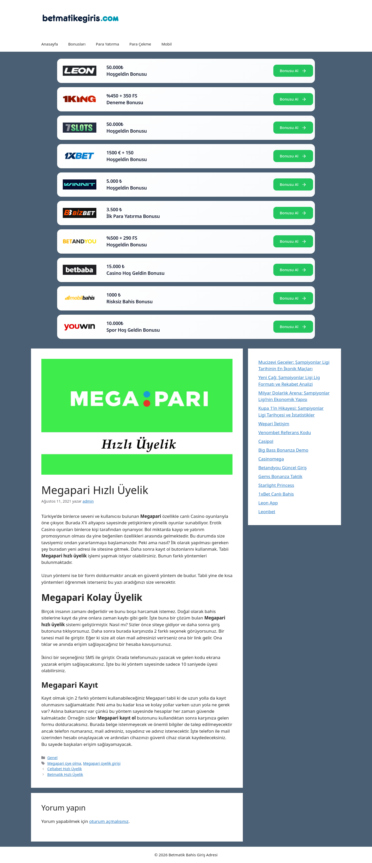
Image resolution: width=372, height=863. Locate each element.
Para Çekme (140, 44)
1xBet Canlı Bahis (276, 494)
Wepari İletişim (273, 424)
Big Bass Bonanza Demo (283, 450)
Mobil (166, 44)
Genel (52, 757)
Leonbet (266, 511)
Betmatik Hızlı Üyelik (65, 774)
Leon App (268, 503)
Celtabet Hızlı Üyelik (64, 768)
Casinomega (271, 459)
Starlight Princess (276, 485)
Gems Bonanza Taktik (280, 476)
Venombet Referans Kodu (284, 432)
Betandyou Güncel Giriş (282, 468)
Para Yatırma (107, 44)
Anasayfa (49, 44)
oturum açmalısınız (108, 821)
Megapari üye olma (64, 763)
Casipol (265, 441)
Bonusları (77, 44)
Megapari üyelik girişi (102, 763)
